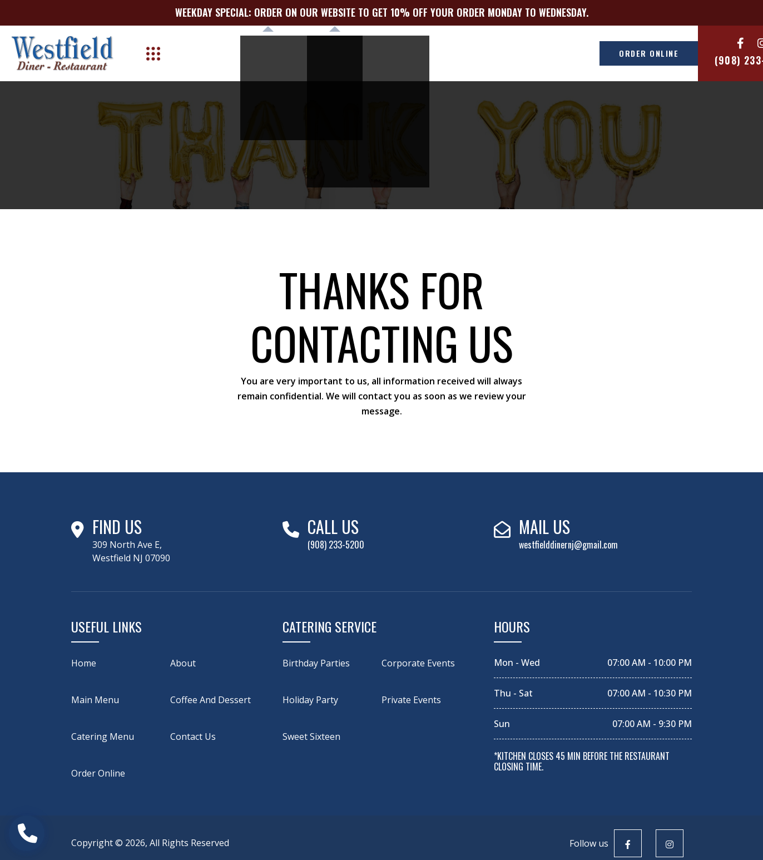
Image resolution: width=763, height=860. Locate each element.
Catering (322, 53)
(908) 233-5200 (708, 60)
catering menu (102, 736)
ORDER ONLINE (595, 53)
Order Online (98, 773)
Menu (257, 53)
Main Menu (95, 700)
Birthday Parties (316, 663)
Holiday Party (310, 700)
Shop (387, 53)
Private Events (411, 700)
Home (83, 663)
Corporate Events (418, 663)
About (209, 53)
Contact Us (498, 53)
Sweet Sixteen (311, 736)
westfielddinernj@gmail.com (568, 544)
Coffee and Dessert (210, 700)
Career (437, 53)
